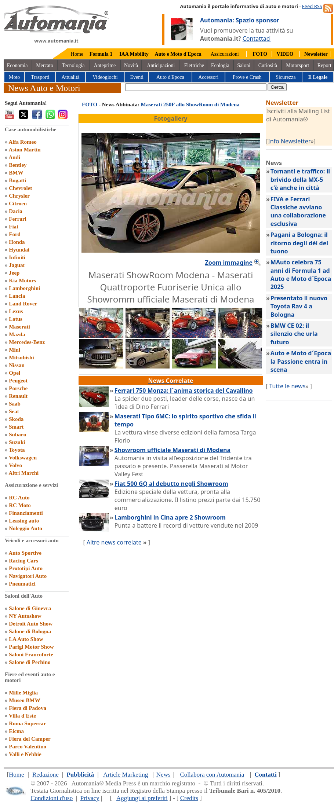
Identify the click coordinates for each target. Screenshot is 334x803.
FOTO (89, 104)
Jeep (14, 273)
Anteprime (105, 65)
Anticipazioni (161, 65)
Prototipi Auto (26, 568)
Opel (14, 373)
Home (77, 54)
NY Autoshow (25, 616)
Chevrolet (20, 188)
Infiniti (17, 257)
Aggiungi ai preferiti (142, 798)
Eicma (16, 731)
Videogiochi (104, 77)
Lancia (17, 296)
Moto (14, 77)
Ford (15, 234)
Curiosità (267, 65)
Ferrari (17, 219)
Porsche (18, 388)
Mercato (44, 65)
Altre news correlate (114, 542)
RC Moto (20, 505)
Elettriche (194, 65)
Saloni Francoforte (31, 654)
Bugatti (17, 180)
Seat (14, 411)
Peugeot (18, 381)
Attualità (71, 77)
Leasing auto (24, 521)
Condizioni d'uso (51, 798)
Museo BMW (24, 700)
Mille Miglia (23, 693)
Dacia (15, 211)
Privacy (89, 798)
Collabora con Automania (212, 774)
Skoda (16, 419)
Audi (14, 157)
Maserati (19, 327)
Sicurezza (285, 77)
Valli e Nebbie (25, 754)
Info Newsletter (289, 141)
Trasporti (40, 77)
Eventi (137, 77)
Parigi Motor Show (31, 647)
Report (324, 65)
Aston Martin (24, 150)
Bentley (17, 165)
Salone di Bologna (30, 631)
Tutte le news (287, 386)
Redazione (45, 774)
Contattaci (257, 38)
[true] (195, 87)
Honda (17, 242)
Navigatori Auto (28, 576)
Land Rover (23, 304)
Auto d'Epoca (170, 77)
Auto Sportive (24, 553)
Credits (189, 798)
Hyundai (19, 250)
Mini (14, 350)
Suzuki (17, 442)
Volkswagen (23, 458)
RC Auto (19, 497)
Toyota (17, 450)
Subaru (17, 434)
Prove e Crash (247, 77)
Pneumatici (22, 584)
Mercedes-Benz (27, 342)
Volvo (15, 465)
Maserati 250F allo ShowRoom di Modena (190, 104)
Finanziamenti (26, 513)
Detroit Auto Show (30, 624)
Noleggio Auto (25, 528)
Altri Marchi (23, 473)
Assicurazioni (225, 54)
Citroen (18, 203)
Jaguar (17, 265)
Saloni (243, 65)
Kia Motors (22, 280)
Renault (18, 396)
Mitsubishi (21, 357)
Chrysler (19, 196)
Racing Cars (23, 561)
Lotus (15, 319)
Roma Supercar (27, 723)
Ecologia (220, 65)
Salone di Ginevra (30, 608)
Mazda (17, 334)
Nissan (17, 365)
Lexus (16, 311)
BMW (16, 173)
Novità (131, 65)
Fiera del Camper (29, 739)
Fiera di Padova (27, 708)
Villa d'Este (22, 716)
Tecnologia (73, 65)
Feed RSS (312, 6)
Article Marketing (125, 774)
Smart (16, 427)
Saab (15, 404)
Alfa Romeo (22, 142)
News (163, 774)
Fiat (13, 227)
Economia (17, 65)
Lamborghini (24, 288)
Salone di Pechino (29, 662)
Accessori (208, 77)
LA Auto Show (26, 639)
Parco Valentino (27, 746)
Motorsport (297, 65)
